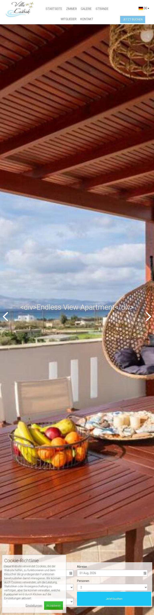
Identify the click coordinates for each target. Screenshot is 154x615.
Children (8, 124)
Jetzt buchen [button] (133, 19)
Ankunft (8, 96)
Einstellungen (34, 605)
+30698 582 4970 (20, 541)
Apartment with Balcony (128, 464)
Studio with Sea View (26, 464)
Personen (83, 110)
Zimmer (8, 110)
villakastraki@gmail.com (26, 546)
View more (25, 479)
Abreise (82, 96)
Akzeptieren (53, 605)
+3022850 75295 (22, 535)
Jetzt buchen (114, 128)
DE (143, 8)
